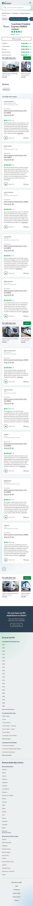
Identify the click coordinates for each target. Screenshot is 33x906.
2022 (3, 651)
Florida (4, 798)
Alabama (4, 769)
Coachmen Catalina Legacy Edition (11, 748)
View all (27, 58)
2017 (3, 667)
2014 (3, 677)
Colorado (4, 785)
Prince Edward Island (8, 861)
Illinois (4, 808)
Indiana (4, 811)
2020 (3, 657)
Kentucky (4, 821)
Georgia (4, 802)
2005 (3, 706)
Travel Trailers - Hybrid (8, 729)
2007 (3, 699)
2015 (3, 673)
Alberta (4, 839)
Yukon (4, 874)
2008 (3, 696)
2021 (3, 654)
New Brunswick (6, 849)
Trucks (4, 719)
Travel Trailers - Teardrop (9, 726)
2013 (3, 680)
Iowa (3, 815)
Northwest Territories (8, 871)
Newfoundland (6, 852)
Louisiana (4, 824)
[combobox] (16, 8)
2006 (3, 703)
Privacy (16, 900)
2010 (3, 690)
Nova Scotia (5, 855)
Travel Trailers (6, 732)
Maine (3, 828)
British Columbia (6, 842)
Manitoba (4, 845)
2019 (3, 661)
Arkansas (4, 779)
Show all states (6, 832)
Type (3, 19)
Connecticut (5, 789)
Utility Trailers (6, 716)
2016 (3, 670)
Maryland (4, 831)
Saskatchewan (6, 868)
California (4, 782)
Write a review (16, 39)
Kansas (4, 818)
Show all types (6, 739)
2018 (3, 664)
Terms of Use (16, 897)
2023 (3, 648)
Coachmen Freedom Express (18, 19)
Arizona (4, 776)
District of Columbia (7, 795)
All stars (5, 89)
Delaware (4, 792)
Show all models (7, 755)
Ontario (4, 858)
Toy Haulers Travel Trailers (9, 735)
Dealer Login (16, 893)
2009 (3, 693)
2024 (3, 644)
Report (27, 138)
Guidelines (16, 889)
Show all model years (8, 709)
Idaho (3, 805)
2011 (3, 686)
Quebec (4, 865)
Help (16, 886)
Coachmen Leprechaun (8, 752)
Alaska (4, 772)
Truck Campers (6, 722)
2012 (3, 683)
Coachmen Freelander (8, 745)
